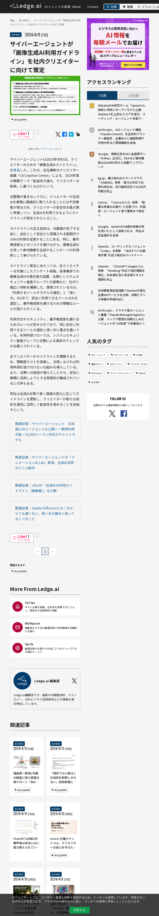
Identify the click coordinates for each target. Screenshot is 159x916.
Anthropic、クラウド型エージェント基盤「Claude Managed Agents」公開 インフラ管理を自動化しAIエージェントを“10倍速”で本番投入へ (122, 316)
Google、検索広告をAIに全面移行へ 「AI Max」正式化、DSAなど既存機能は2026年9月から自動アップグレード (122, 160)
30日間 (134, 95)
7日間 (102, 95)
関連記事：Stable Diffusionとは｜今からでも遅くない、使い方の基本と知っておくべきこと (45, 513)
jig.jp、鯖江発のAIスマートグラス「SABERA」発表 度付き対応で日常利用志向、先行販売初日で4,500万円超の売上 (122, 184)
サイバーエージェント (51, 148)
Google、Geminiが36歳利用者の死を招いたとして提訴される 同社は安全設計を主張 (121, 230)
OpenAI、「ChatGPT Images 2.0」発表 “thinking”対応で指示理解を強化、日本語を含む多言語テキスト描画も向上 (121, 272)
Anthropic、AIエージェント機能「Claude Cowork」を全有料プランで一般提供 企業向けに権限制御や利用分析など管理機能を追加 (121, 136)
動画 (130, 7)
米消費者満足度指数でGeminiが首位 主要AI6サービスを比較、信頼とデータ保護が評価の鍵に (122, 294)
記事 (114, 7)
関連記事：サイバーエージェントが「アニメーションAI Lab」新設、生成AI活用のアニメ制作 (45, 462)
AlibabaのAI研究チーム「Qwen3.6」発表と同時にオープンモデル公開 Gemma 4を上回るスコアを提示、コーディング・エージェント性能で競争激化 (121, 112)
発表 (16, 169)
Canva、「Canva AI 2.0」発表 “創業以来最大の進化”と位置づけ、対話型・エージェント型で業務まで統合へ (122, 208)
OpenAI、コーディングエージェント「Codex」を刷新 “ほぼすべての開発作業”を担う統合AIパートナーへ (122, 250)
